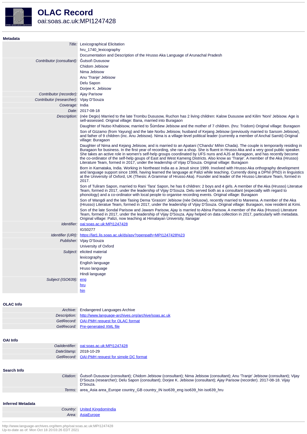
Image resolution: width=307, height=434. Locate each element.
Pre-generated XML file (100, 326)
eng (83, 279)
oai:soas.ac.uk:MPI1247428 (104, 224)
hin (82, 290)
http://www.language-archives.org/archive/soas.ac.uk (125, 315)
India (112, 409)
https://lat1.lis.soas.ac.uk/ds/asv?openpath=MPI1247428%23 (132, 235)
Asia (84, 415)
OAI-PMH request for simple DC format (113, 357)
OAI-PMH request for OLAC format (110, 321)
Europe (94, 415)
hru (82, 285)
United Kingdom (93, 409)
